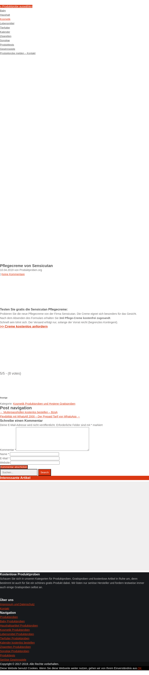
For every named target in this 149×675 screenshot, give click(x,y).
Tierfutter (5, 27)
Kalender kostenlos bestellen (17, 647)
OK (140, 672)
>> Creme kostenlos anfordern (24, 326)
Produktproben (9, 621)
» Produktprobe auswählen (16, 6)
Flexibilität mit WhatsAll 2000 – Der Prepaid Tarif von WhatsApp (40, 416)
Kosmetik (5, 19)
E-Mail (5, 463)
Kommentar (8, 454)
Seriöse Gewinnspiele (13, 664)
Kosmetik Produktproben (15, 634)
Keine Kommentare (13, 274)
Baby (3, 10)
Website (5, 467)
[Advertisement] (74, 84)
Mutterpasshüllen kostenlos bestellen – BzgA (29, 412)
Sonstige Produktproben (14, 655)
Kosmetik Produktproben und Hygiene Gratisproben (44, 403)
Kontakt (4, 613)
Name (4, 458)
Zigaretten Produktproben (15, 651)
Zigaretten (5, 36)
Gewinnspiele (7, 48)
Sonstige (5, 40)
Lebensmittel (7, 23)
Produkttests (7, 44)
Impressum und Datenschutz (17, 608)
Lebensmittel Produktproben (17, 638)
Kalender (5, 31)
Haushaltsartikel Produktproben (19, 630)
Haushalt (5, 14)
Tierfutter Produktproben (14, 643)
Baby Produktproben (12, 626)
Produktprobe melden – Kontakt (18, 53)
